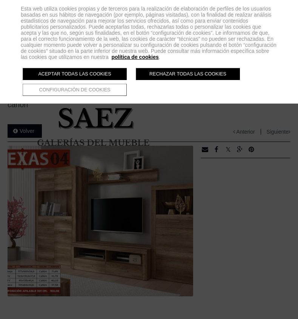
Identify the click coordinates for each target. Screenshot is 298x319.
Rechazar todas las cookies (187, 74)
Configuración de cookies (75, 89)
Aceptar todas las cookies (74, 74)
